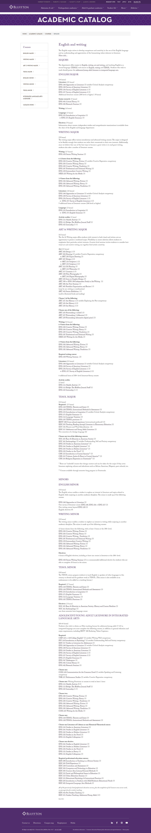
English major (28, 53)
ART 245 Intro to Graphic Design (71, 279)
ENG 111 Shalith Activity (68, 219)
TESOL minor (27, 90)
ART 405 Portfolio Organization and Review (75, 286)
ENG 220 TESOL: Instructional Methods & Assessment (79, 409)
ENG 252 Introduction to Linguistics (72, 115)
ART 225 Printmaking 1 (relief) (70, 312)
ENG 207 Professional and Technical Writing (75, 168)
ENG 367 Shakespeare (67, 660)
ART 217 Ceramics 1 (66, 271)
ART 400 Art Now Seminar (69, 284)
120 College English (75, 638)
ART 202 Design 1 (65, 251)
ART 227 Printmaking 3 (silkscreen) (72, 315)
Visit (118, 2)
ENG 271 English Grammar (71, 118)
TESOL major (27, 72)
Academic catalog (35, 34)
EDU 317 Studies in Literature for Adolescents (75, 643)
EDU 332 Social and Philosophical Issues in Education (78, 773)
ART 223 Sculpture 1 (69, 261)
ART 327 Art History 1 (67, 300)
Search (137, 2)
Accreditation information (79, 830)
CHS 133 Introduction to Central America (74, 453)
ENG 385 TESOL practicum (69, 419)
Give (129, 2)
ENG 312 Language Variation (69, 417)
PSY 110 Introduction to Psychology (72, 640)
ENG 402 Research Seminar (69, 104)
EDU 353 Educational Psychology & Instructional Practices (80, 778)
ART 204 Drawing (65, 254)
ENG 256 (92, 505)
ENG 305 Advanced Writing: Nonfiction (73, 186)
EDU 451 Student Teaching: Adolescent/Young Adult (78, 795)
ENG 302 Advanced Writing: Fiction (72, 181)
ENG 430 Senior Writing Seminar (71, 154)
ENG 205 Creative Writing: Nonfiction (73, 166)
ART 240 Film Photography (69, 274)
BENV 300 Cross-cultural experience (72, 422)
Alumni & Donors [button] (89, 2)
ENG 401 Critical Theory (68, 101)
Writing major (28, 59)
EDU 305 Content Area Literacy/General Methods (77, 771)
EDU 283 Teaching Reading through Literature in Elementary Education (85, 424)
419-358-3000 (58, 830)
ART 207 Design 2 (66, 259)
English (84, 65)
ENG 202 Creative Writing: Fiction (71, 161)
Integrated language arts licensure (32, 98)
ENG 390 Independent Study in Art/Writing (84, 281)
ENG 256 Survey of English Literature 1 (73, 89)
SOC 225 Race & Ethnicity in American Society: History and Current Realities (87, 606)
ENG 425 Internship (66, 224)
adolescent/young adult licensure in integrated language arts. (97, 70)
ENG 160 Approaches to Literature (71, 84)
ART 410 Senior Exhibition (69, 291)
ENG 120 (81, 507)
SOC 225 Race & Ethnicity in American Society (76, 439)
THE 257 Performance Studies (70, 677)
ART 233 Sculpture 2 (69, 264)
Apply (124, 2)
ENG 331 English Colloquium (70, 737)
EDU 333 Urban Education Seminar (72, 775)
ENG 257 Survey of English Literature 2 (73, 92)
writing (97, 67)
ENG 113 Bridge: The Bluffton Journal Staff (74, 222)
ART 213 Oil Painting (67, 266)
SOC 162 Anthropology (67, 441)
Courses (48, 34)
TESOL (74, 67)
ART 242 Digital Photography (73, 276)
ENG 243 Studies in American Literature (73, 444)
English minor (28, 78)
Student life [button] (111, 8)
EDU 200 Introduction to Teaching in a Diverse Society (79, 761)
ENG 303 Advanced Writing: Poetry (72, 183)
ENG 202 (62, 327)
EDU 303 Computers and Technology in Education (77, 768)
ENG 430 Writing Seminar (69, 357)
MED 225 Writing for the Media (71, 173)
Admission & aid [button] (47, 8)
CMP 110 (62, 638)
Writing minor (28, 84)
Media (73, 823)
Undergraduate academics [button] (67, 8)
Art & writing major (30, 65)
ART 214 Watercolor (69, 269)
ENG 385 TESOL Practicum (69, 599)
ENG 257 (101, 505)
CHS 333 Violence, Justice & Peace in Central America (78, 456)
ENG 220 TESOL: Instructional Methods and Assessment (79, 589)
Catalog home (28, 105)
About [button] (123, 8)
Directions (37, 823)
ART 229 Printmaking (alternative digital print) (76, 317)
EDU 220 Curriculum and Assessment (72, 766)
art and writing (99, 65)
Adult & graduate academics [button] (92, 8)
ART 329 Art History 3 (67, 306)
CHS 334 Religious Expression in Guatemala (75, 458)
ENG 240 (84, 505)
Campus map (49, 823)
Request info (110, 2)
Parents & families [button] (60, 2)
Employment (62, 823)
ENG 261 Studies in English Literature (73, 446)
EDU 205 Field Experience (68, 763)
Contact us (26, 823)
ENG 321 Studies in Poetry (68, 751)
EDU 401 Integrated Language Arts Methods (75, 783)
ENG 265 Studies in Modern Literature (73, 449)
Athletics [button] (134, 8)
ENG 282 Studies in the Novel (70, 451)
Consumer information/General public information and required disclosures (103, 830)
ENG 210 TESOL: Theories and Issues (72, 407)
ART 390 (62, 281)
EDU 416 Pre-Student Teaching (70, 792)
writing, (91, 65)
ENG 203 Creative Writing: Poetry (71, 163)
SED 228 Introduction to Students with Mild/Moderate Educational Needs (85, 781)
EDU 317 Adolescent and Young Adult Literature (77, 429)
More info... (63, 55)
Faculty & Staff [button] (75, 2)
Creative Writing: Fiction (75, 327)
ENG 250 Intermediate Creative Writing (73, 171)
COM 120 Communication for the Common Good (77, 672)
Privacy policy (126, 830)
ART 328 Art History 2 (67, 303)
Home (25, 34)
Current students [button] (44, 2)
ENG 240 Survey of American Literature (73, 87)
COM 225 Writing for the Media (71, 711)
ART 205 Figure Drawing (71, 256)
